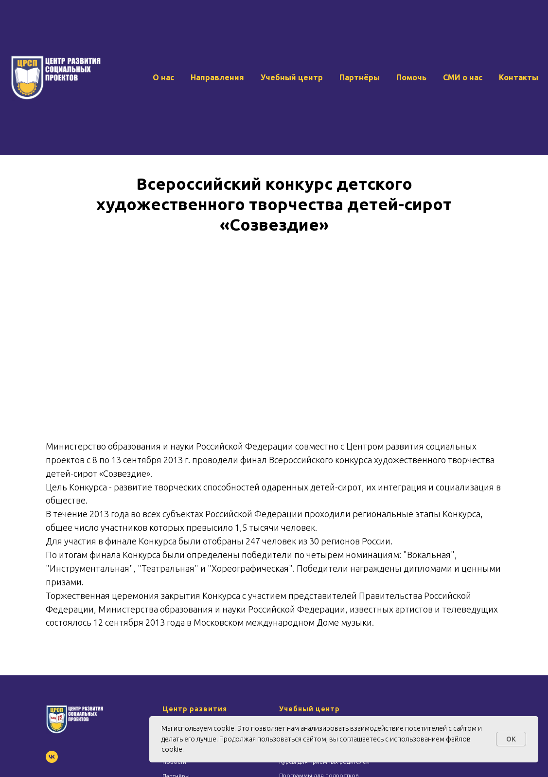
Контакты (518, 77)
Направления (217, 77)
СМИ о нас (462, 77)
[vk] (52, 757)
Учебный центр (292, 77)
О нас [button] (163, 77)
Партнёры (359, 77)
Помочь (411, 77)
